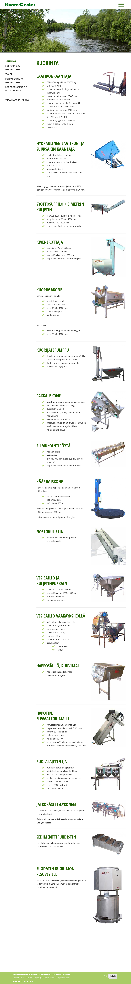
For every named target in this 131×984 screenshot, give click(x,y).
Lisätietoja (27, 981)
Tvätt (8, 74)
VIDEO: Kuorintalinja (17, 99)
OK (105, 976)
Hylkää (113, 977)
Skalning (10, 61)
